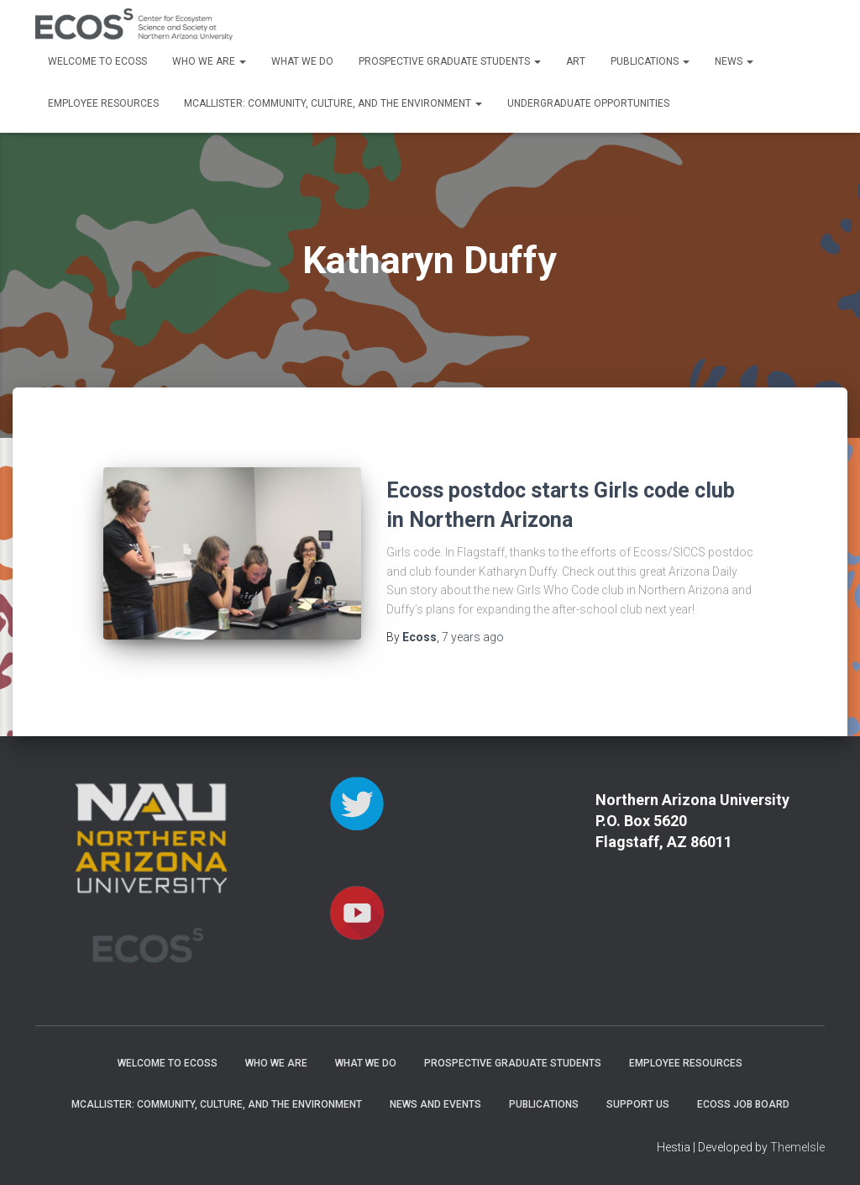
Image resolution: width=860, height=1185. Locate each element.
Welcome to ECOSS (97, 61)
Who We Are (209, 61)
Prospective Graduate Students (450, 61)
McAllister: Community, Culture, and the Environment (333, 103)
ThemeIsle (797, 1147)
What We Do (302, 61)
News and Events (435, 1104)
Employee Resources (103, 103)
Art (575, 61)
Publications (650, 61)
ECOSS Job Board (743, 1104)
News (734, 61)
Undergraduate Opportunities (588, 103)
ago (473, 637)
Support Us (637, 1104)
